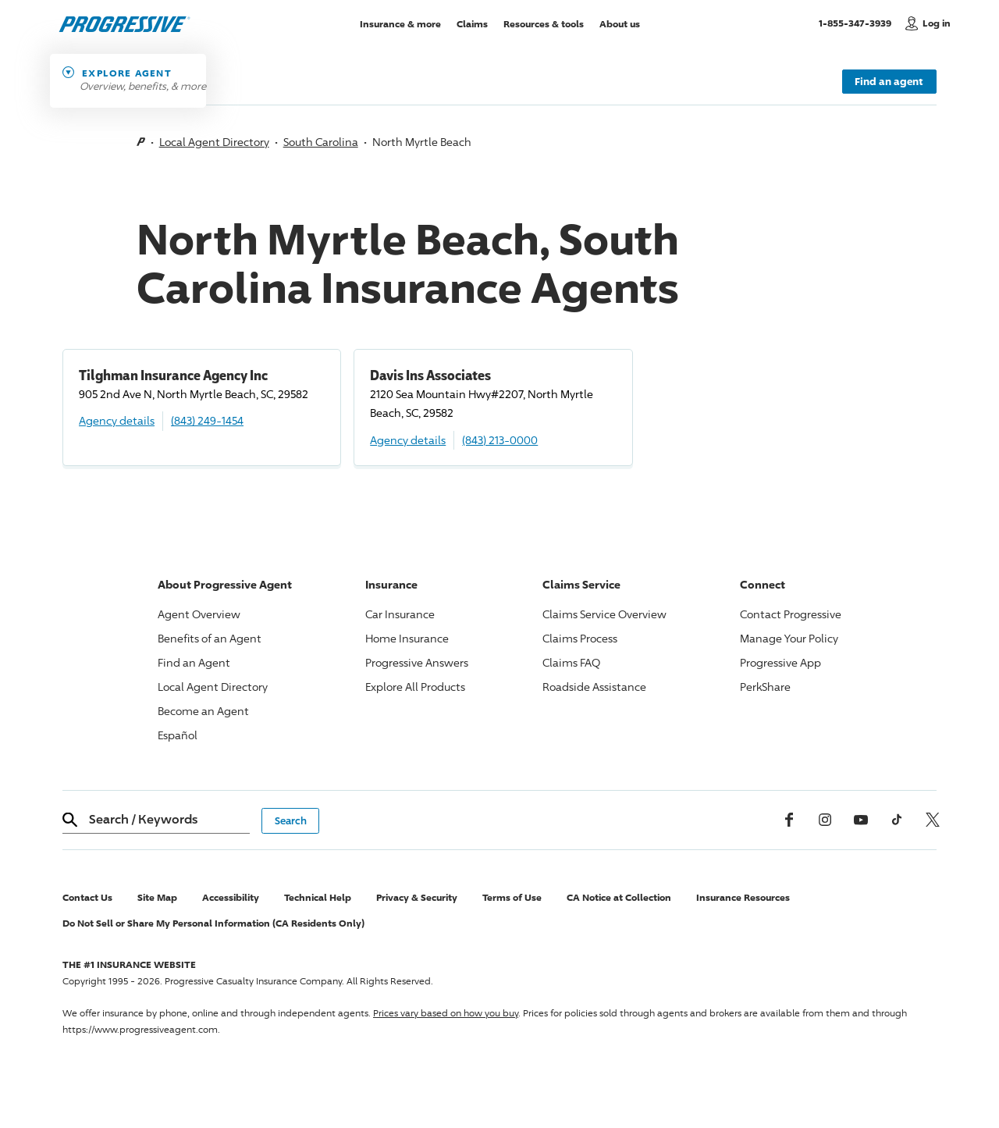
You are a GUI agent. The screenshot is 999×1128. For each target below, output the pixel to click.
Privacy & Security (416, 897)
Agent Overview (199, 614)
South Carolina (320, 141)
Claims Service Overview (604, 614)
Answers (416, 662)
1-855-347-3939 (858, 22)
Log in (937, 23)
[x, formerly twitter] (932, 819)
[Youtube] (861, 819)
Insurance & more (400, 23)
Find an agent (889, 81)
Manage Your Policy (789, 638)
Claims (472, 23)
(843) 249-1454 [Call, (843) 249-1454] (207, 420)
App (780, 662)
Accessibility (230, 897)
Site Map (157, 897)
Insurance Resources (743, 897)
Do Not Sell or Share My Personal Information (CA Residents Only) (213, 923)
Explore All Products (415, 686)
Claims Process (579, 638)
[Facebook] (789, 819)
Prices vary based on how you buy (445, 1013)
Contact (790, 614)
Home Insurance (407, 638)
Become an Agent (203, 710)
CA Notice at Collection (619, 897)
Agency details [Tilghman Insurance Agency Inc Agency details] (117, 420)
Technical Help (317, 897)
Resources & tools (543, 23)
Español (177, 735)
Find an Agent (194, 662)
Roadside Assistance (594, 686)
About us (619, 23)
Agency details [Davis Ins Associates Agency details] (408, 440)
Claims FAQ (571, 662)
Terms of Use (512, 897)
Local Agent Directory (214, 141)
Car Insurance (400, 614)
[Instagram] (825, 819)
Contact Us (87, 897)
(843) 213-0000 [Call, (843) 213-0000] (500, 440)
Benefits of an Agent (209, 638)
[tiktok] (896, 819)
